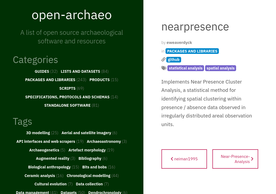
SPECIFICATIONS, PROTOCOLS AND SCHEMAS (71, 96)
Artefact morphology (91, 150)
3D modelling (42, 132)
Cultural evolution (53, 183)
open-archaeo (72, 14)
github (174, 59)
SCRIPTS (71, 88)
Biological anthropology (53, 166)
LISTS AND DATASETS (85, 71)
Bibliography (93, 158)
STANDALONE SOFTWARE (71, 105)
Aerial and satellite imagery (89, 132)
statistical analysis (186, 68)
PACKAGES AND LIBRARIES (55, 79)
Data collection (92, 183)
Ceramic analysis (44, 175)
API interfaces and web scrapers (50, 141)
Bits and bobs (98, 166)
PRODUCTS (103, 79)
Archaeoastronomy (107, 141)
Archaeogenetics (47, 150)
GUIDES (46, 71)
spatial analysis (220, 68)
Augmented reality (55, 158)
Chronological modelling (93, 175)
